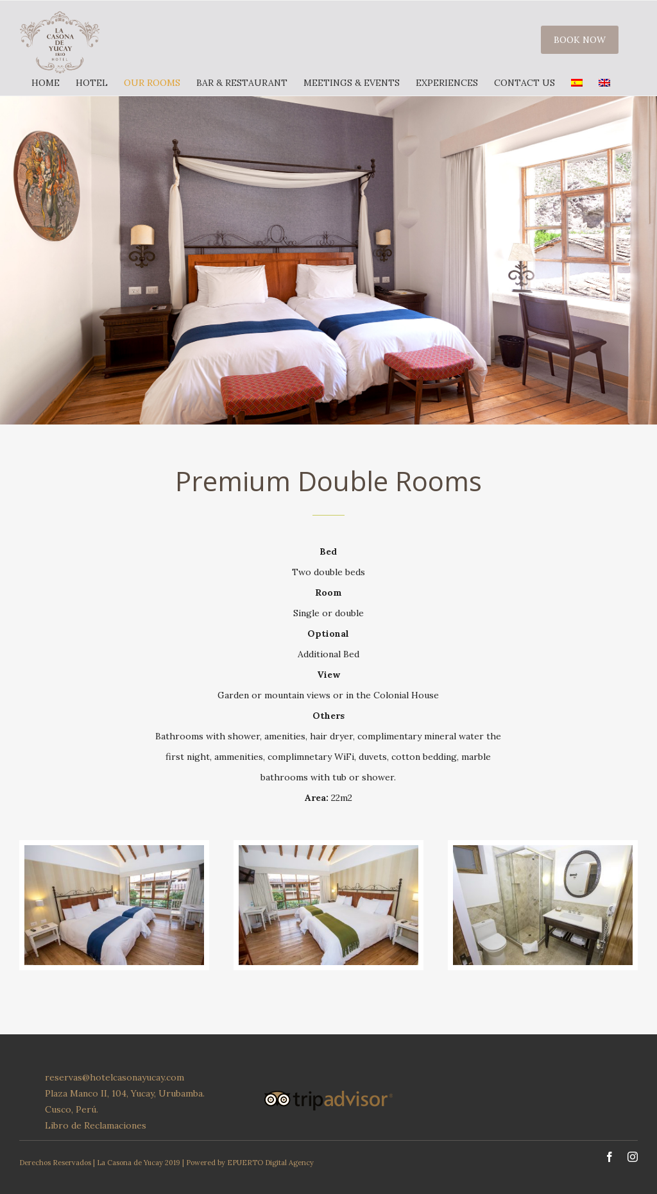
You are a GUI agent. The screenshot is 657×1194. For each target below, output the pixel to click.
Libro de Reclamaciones (95, 1125)
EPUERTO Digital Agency (270, 1162)
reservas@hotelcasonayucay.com (114, 1077)
